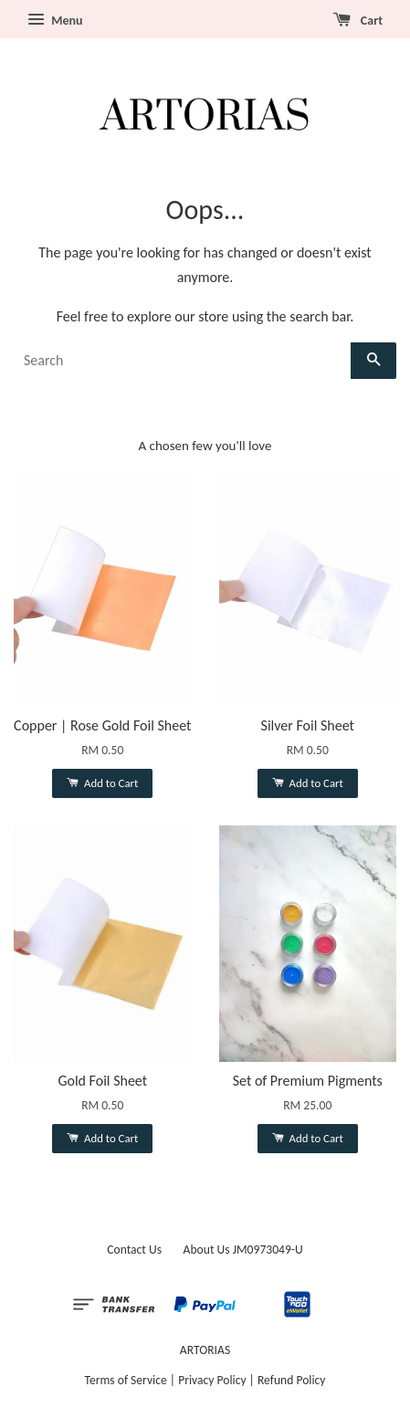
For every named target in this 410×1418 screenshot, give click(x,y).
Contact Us (134, 1249)
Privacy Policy (212, 1380)
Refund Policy (292, 1380)
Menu (54, 20)
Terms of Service (126, 1380)
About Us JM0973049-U (243, 1249)
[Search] (182, 360)
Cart (358, 20)
